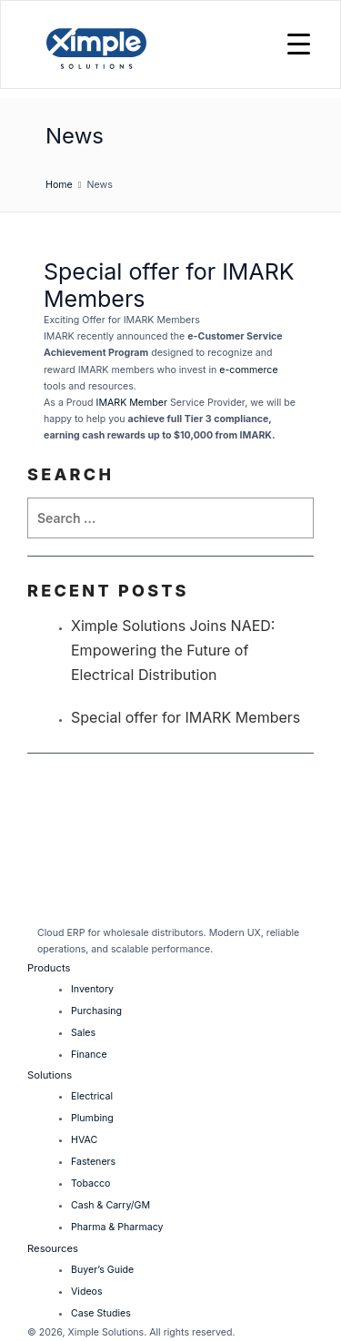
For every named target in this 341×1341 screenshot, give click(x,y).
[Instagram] (131, 907)
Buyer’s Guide (102, 1270)
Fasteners (93, 1162)
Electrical (92, 1096)
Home (59, 185)
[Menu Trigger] (299, 43)
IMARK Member (131, 403)
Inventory (92, 989)
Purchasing (96, 1011)
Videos (87, 1291)
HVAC (84, 1140)
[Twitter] (88, 907)
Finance (89, 1054)
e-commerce (248, 370)
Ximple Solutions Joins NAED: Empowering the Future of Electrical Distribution (173, 650)
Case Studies (101, 1313)
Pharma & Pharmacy (117, 1227)
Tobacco (90, 1183)
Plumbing (92, 1118)
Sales (83, 1033)
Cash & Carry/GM (110, 1205)
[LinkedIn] (47, 907)
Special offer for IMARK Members (185, 717)
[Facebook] (167, 907)
